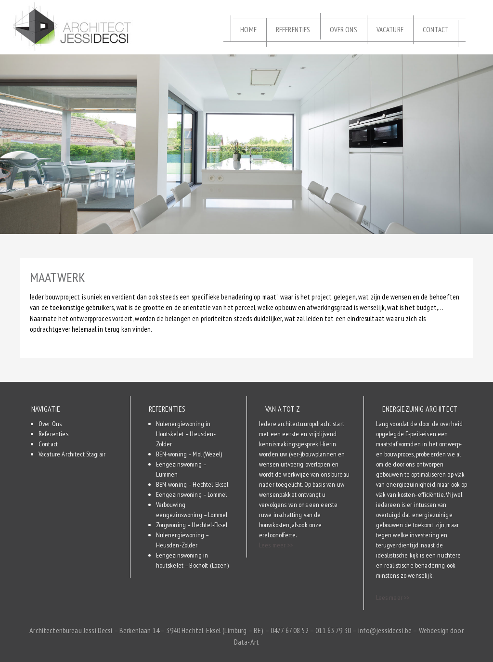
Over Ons (343, 29)
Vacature (389, 29)
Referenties (293, 29)
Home (248, 29)
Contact (436, 29)
